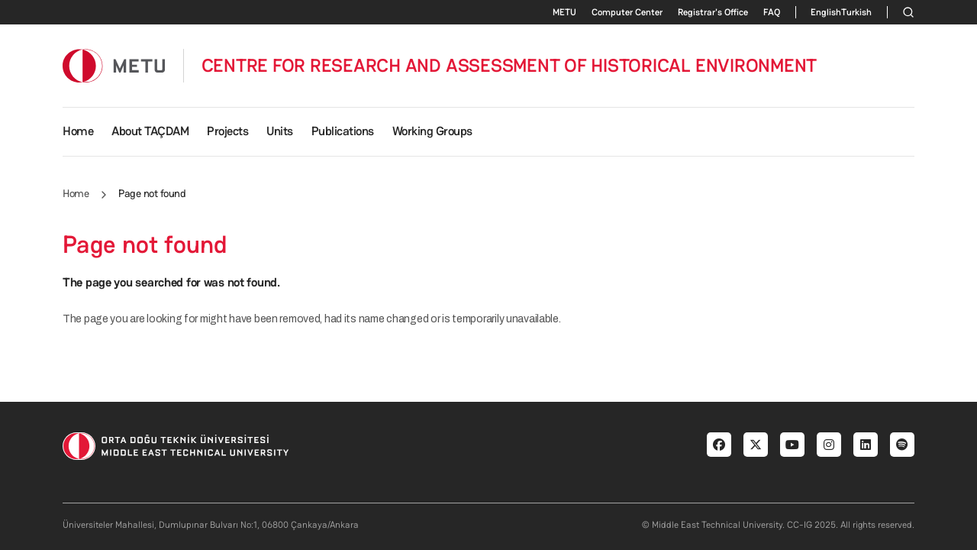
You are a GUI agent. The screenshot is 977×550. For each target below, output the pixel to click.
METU (564, 12)
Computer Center (627, 12)
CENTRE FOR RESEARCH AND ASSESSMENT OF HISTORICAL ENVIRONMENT (509, 66)
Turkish (856, 12)
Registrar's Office (713, 12)
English (826, 12)
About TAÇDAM (150, 131)
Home (78, 131)
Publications (342, 131)
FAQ (771, 12)
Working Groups (432, 131)
